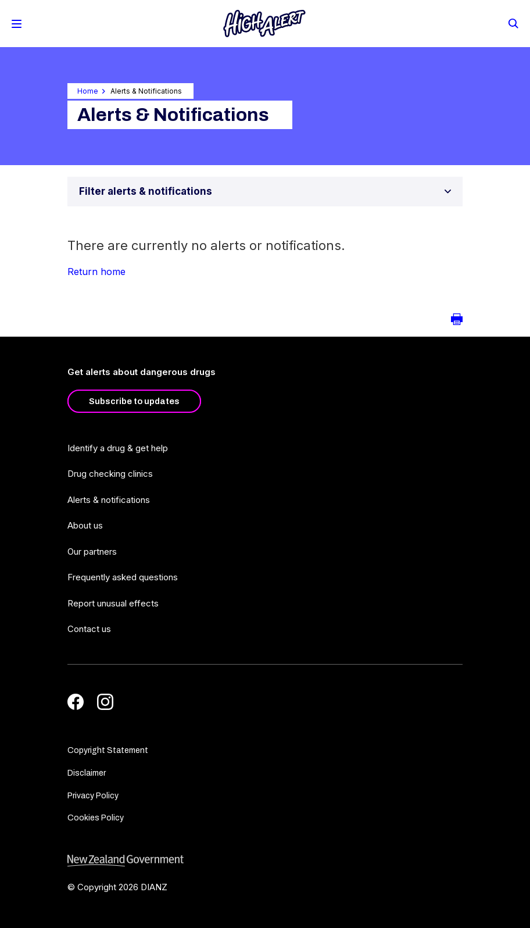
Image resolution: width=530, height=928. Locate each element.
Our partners (92, 551)
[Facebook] (75, 702)
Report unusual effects (113, 603)
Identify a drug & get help (117, 448)
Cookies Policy (95, 817)
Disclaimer (86, 773)
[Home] (264, 23)
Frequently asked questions (122, 577)
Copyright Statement (107, 750)
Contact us (89, 628)
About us (85, 525)
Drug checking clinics (110, 473)
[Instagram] (105, 702)
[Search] (512, 22)
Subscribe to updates (134, 401)
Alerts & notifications (108, 499)
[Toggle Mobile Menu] (17, 24)
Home (87, 91)
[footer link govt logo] (265, 861)
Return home (96, 271)
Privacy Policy (93, 795)
